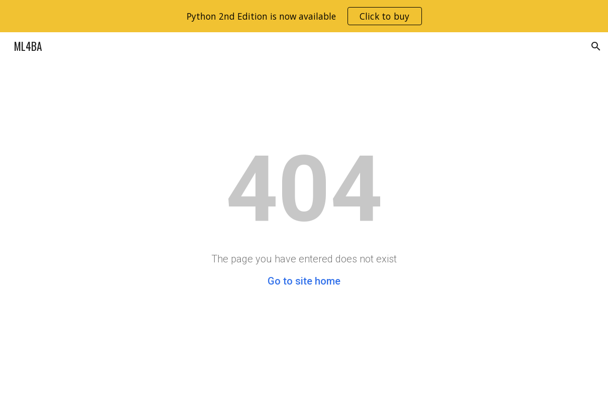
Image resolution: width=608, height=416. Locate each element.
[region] (304, 16)
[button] (596, 46)
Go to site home (304, 281)
